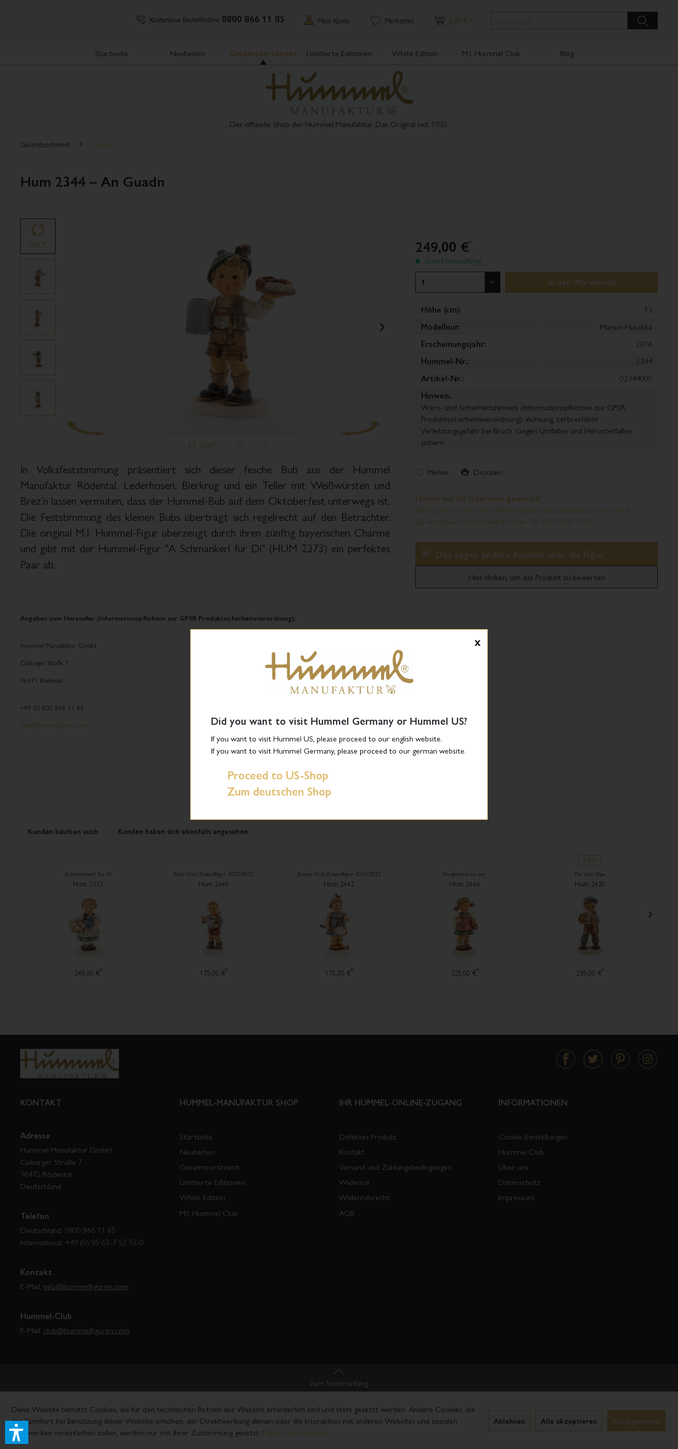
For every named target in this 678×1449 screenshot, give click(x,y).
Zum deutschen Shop (271, 791)
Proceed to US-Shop (269, 775)
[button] (16, 1432)
